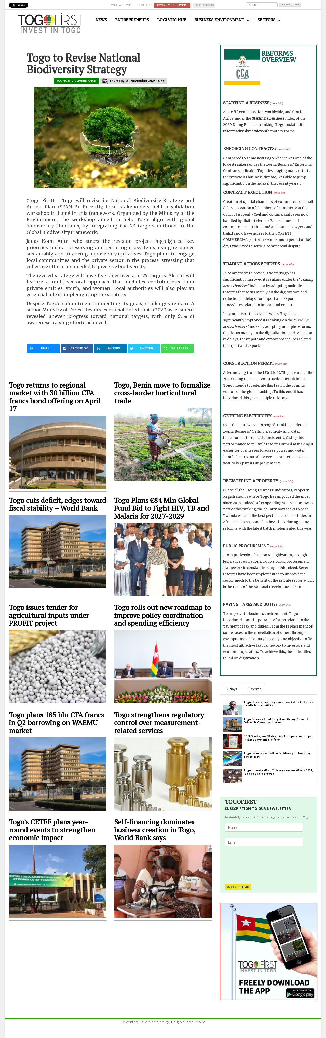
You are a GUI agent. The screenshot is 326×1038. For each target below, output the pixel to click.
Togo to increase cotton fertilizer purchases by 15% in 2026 (277, 754)
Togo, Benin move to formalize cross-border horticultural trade (162, 392)
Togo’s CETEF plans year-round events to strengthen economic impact (52, 829)
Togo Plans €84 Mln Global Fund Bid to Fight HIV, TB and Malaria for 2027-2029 (161, 508)
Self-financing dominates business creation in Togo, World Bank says (154, 829)
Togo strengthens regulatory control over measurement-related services (159, 722)
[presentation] (266, 862)
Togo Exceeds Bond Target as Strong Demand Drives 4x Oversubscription (276, 720)
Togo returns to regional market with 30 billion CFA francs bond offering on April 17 (55, 396)
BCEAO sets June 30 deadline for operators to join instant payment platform (278, 737)
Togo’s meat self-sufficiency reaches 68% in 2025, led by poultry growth (278, 772)
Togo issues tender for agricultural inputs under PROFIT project (49, 615)
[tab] (230, 689)
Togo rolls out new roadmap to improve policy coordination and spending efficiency (162, 615)
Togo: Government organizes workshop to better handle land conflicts (278, 703)
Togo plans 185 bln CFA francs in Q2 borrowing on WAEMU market (56, 722)
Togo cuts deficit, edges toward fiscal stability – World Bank (57, 504)
